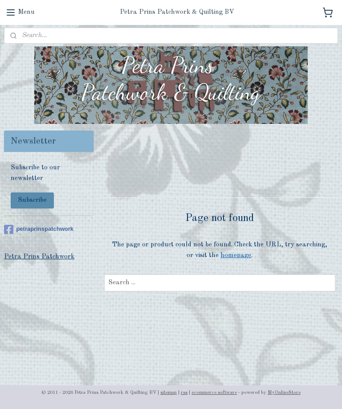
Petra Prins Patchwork (39, 257)
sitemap (168, 392)
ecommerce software (214, 392)
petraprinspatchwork (38, 229)
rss (184, 392)
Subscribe (32, 200)
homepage (236, 255)
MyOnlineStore (284, 392)
